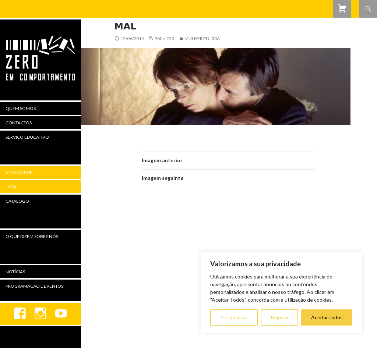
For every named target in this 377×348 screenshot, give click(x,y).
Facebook (20, 314)
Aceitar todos (327, 317)
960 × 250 (164, 38)
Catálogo (17, 201)
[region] (281, 292)
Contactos (19, 122)
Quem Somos (21, 108)
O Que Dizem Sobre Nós (32, 236)
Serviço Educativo (27, 137)
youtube (61, 314)
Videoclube (19, 172)
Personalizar (234, 317)
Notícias (15, 271)
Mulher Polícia (202, 38)
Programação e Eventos (34, 286)
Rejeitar (280, 317)
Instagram (40, 314)
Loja (11, 186)
